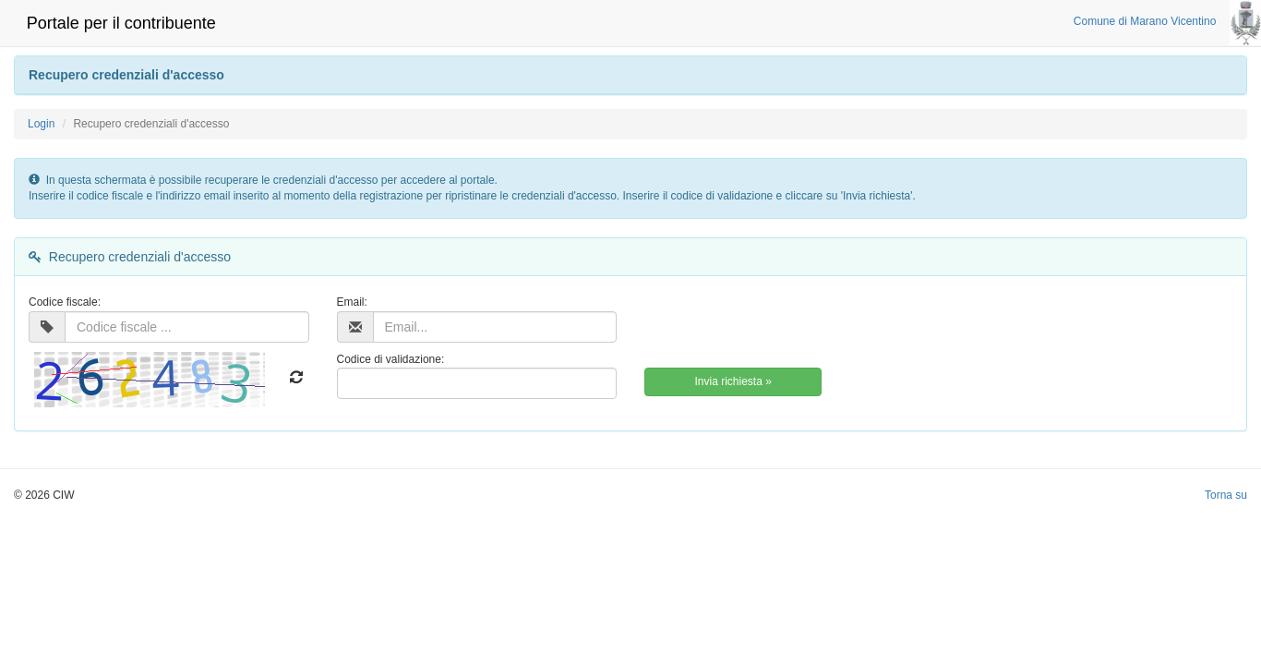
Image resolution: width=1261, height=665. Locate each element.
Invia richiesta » (732, 381)
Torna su (1226, 495)
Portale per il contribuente (121, 23)
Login (41, 123)
